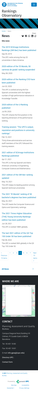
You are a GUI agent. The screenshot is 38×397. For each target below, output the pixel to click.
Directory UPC (7, 357)
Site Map (14, 385)
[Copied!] (35, 36)
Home (3, 31)
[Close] (34, 5)
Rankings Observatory (12, 13)
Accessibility (25, 385)
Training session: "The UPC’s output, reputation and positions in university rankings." (18, 130)
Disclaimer (10, 388)
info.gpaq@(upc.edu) (16, 353)
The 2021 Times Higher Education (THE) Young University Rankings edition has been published (17, 216)
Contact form (7, 362)
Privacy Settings (24, 388)
